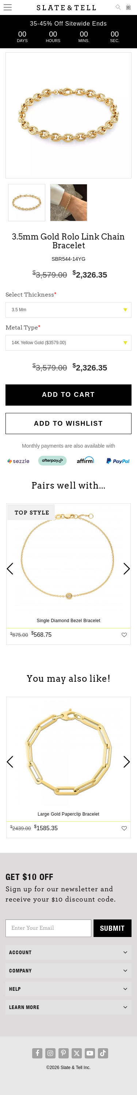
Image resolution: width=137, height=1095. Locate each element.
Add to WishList (68, 423)
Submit (112, 928)
